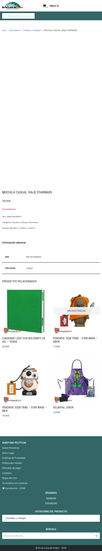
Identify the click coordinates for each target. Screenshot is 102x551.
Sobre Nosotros (10, 447)
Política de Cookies (12, 463)
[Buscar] (48, 535)
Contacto (7, 473)
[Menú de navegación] (54, 5)
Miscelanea (15, 30)
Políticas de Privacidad (13, 457)
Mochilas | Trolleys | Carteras (22, 228)
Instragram (51, 503)
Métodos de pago (11, 468)
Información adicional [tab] (14, 242)
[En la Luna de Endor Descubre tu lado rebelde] (12, 5)
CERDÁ (29, 268)
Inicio (4, 30)
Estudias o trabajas (32, 30)
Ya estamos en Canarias (14, 483)
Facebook (51, 498)
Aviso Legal (8, 452)
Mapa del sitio (9, 478)
